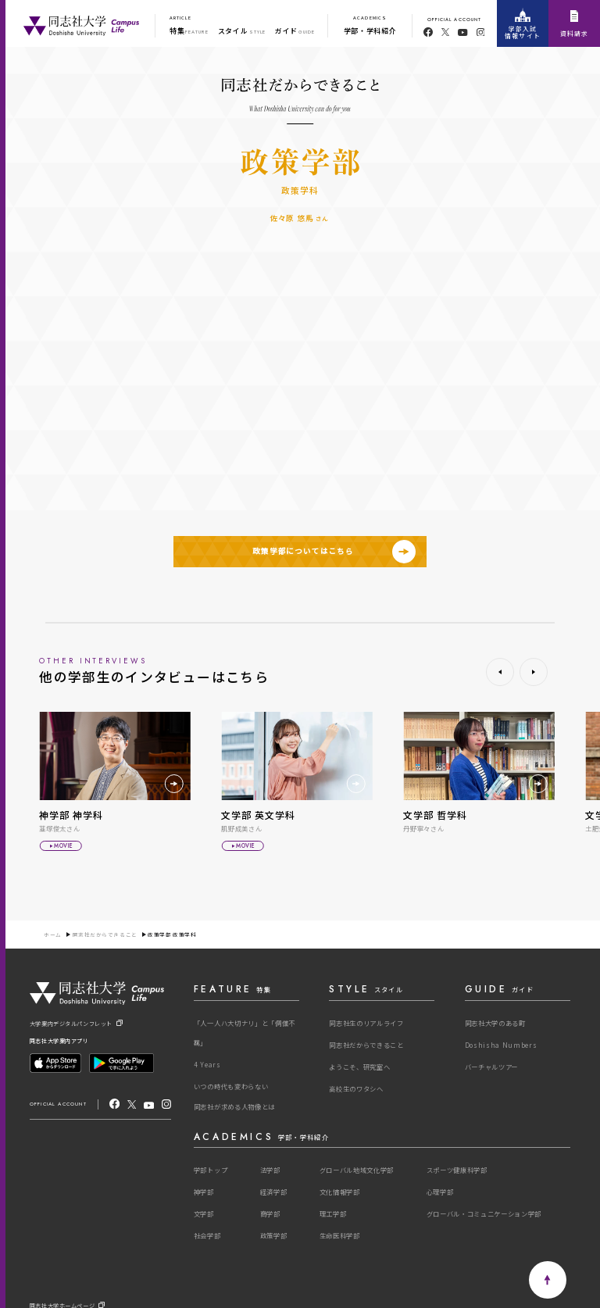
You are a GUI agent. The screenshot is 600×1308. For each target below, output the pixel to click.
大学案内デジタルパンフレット (76, 1023)
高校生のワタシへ (356, 1088)
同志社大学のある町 (495, 1022)
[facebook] (428, 32)
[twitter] (445, 32)
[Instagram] (166, 1103)
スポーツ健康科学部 (457, 1169)
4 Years (207, 1064)
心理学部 (440, 1191)
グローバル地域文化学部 (357, 1169)
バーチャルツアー (491, 1066)
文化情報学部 (340, 1191)
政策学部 (274, 1235)
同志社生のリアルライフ (366, 1022)
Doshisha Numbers (501, 1044)
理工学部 (333, 1213)
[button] (500, 672)
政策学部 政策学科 (172, 935)
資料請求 (574, 24)
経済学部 (274, 1191)
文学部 (204, 1213)
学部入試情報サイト (523, 24)
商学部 (270, 1213)
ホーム (53, 935)
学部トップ (210, 1169)
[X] (131, 1103)
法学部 (270, 1169)
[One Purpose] (81, 23)
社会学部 (207, 1235)
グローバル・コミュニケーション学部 (484, 1213)
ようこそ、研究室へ (359, 1066)
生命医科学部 (340, 1235)
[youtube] (463, 32)
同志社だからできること (105, 935)
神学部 (204, 1191)
